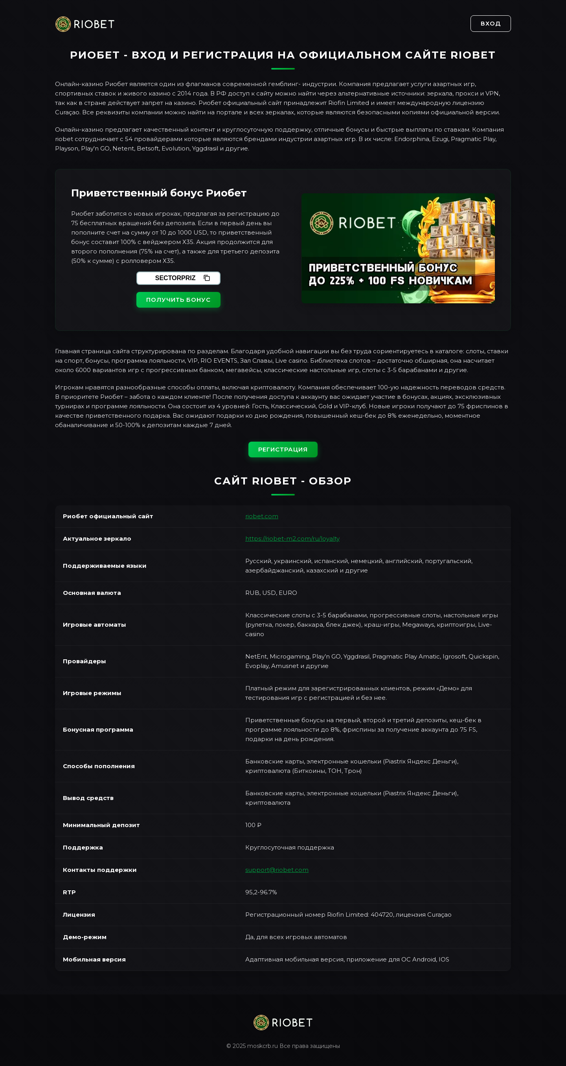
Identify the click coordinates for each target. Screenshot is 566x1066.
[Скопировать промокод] (207, 278)
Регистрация (283, 449)
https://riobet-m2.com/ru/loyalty (292, 538)
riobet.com (261, 516)
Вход (491, 23)
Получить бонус (178, 299)
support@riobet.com (277, 869)
